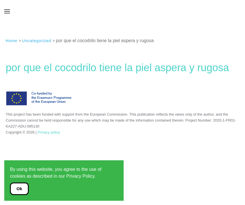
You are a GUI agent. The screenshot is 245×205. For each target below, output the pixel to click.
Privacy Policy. (80, 176)
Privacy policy (48, 132)
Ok (19, 188)
